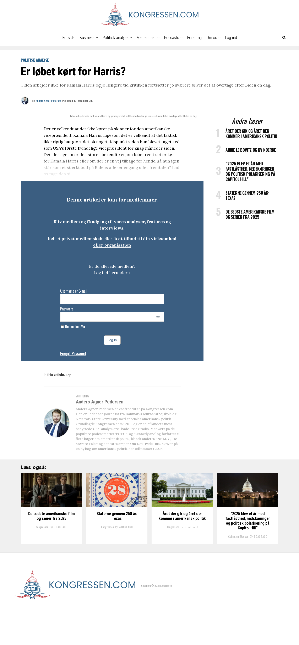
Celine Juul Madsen (238, 572)
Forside (68, 37)
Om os (212, 37)
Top (68, 375)
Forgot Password (73, 353)
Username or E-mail (73, 291)
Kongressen (42, 556)
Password (67, 309)
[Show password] (158, 317)
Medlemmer (146, 37)
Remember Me (73, 326)
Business (87, 37)
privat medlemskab (81, 238)
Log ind (231, 37)
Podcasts (171, 37)
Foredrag (194, 37)
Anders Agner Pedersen (48, 100)
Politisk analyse (115, 37)
